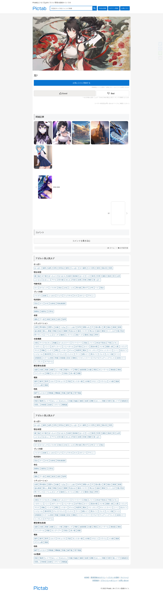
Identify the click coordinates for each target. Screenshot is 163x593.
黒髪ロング (68, 370)
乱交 (60, 331)
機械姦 (57, 393)
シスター (64, 350)
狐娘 (117, 381)
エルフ (52, 381)
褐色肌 (113, 370)
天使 (69, 381)
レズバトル (70, 335)
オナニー (82, 296)
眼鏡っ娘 (109, 346)
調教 (92, 401)
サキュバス (61, 381)
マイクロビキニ (45, 343)
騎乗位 (36, 311)
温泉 (98, 331)
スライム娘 (38, 385)
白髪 (41, 370)
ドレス (101, 354)
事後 (55, 331)
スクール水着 (48, 358)
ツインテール (39, 373)
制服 (55, 343)
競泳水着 (94, 346)
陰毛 (93, 276)
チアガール (49, 362)
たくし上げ (111, 331)
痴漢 (62, 335)
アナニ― (91, 296)
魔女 (84, 350)
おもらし (64, 401)
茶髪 (48, 373)
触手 (36, 393)
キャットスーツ (106, 350)
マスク (36, 350)
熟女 (102, 288)
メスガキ (53, 288)
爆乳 (44, 268)
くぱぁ (63, 327)
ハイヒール (38, 354)
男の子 (85, 288)
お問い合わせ (124, 580)
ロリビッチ (44, 288)
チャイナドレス (59, 354)
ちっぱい (74, 268)
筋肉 (109, 276)
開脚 (65, 331)
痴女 (109, 327)
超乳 (50, 268)
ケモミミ (95, 381)
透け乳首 (120, 331)
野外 (96, 335)
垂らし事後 (47, 331)
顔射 (44, 296)
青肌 (95, 370)
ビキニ (115, 343)
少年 (91, 288)
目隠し (36, 405)
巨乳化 (61, 268)
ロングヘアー (56, 373)
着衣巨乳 (48, 354)
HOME (86, 577)
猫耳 (36, 381)
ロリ (36, 288)
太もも (67, 280)
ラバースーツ (77, 343)
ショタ (71, 288)
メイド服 (109, 354)
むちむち (62, 276)
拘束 (36, 401)
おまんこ (46, 280)
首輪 (43, 350)
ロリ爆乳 (83, 268)
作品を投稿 (102, 8)
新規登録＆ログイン (98, 577)
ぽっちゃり (53, 276)
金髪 (36, 370)
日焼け (65, 373)
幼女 (60, 288)
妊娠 (57, 327)
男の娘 (78, 288)
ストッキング (93, 350)
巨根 (84, 280)
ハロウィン (38, 346)
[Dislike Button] (112, 93)
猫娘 (46, 385)
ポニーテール (104, 370)
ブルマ (95, 358)
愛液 (86, 335)
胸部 (90, 280)
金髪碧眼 (83, 370)
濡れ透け (98, 327)
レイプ (47, 401)
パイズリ (37, 296)
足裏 (79, 280)
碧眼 (79, 373)
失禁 (109, 401)
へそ (88, 276)
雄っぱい (97, 280)
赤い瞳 (72, 373)
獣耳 (46, 381)
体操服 (62, 358)
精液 (114, 327)
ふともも (37, 280)
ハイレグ (123, 346)
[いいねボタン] (64, 93)
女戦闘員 (37, 358)
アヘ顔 (42, 319)
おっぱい (37, 268)
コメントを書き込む (81, 241)
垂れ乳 (104, 268)
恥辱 (64, 319)
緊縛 (41, 401)
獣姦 (63, 393)
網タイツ (85, 354)
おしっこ (55, 401)
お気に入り (124, 8)
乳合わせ (72, 331)
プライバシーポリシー (109, 580)
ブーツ (77, 354)
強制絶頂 (124, 401)
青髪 (76, 370)
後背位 (43, 311)
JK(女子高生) (101, 343)
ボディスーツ (56, 346)
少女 (65, 288)
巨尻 (98, 276)
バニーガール (68, 346)
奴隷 (50, 405)
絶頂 (53, 319)
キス (75, 296)
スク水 (101, 346)
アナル (54, 280)
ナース (117, 354)
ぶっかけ (51, 296)
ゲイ (41, 303)
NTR (79, 327)
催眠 (81, 401)
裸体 (103, 331)
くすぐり (57, 405)
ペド (96, 288)
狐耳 (41, 381)
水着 (36, 343)
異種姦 (50, 393)
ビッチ (56, 335)
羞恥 (36, 319)
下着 (109, 343)
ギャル (71, 350)
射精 (119, 327)
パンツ (47, 346)
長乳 (98, 268)
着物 (74, 358)
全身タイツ (121, 358)
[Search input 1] (71, 8)
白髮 (90, 370)
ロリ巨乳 (91, 268)
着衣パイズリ (83, 331)
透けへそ (79, 335)
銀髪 (52, 370)
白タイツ (124, 350)
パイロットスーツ (84, 358)
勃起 (91, 335)
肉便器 (43, 405)
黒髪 (46, 370)
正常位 (50, 311)
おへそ (82, 276)
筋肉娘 (75, 276)
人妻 (116, 346)
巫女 (68, 358)
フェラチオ (68, 296)
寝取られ (86, 327)
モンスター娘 (78, 381)
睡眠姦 (64, 405)
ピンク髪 (59, 370)
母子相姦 (77, 393)
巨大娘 (61, 280)
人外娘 (87, 381)
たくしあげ (71, 327)
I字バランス (38, 335)
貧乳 (67, 268)
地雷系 (78, 350)
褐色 (119, 370)
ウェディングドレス (107, 358)
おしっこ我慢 (100, 401)
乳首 (74, 280)
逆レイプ (116, 401)
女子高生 (78, 346)
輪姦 (76, 401)
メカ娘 (111, 381)
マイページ (124, 577)
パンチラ (50, 350)
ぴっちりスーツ (64, 343)
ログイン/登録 (113, 8)
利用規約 (95, 580)
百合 (36, 303)
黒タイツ (94, 354)
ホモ (46, 303)
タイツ (86, 346)
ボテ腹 (44, 276)
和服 (56, 358)
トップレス (38, 362)
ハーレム (48, 335)
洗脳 (70, 401)
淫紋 (85, 343)
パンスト (70, 354)
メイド (91, 343)
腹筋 (104, 276)
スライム (103, 381)
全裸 (36, 327)
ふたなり (43, 393)
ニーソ (116, 350)
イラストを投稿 (113, 577)
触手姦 (69, 393)
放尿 (86, 401)
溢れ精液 (37, 331)
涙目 (59, 319)
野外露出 (43, 327)
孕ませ (92, 331)
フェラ (59, 296)
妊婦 (69, 276)
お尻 (118, 276)
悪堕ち (50, 327)
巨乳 (55, 268)
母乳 (110, 268)
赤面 (48, 319)
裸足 (57, 350)
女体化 (52, 303)
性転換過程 (61, 303)
